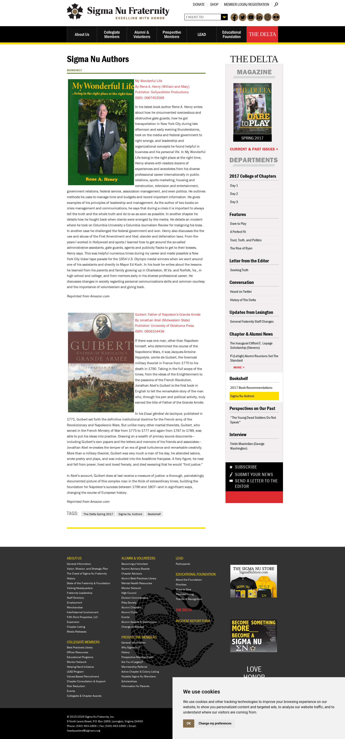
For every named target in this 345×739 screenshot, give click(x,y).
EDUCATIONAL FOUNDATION (196, 574)
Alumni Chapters (131, 607)
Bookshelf (154, 514)
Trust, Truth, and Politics (246, 240)
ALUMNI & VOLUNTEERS (138, 558)
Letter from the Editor (249, 261)
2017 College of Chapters (252, 176)
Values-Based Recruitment (83, 676)
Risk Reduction (76, 686)
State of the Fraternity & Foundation (88, 583)
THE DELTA (184, 609)
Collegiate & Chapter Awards (84, 696)
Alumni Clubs (129, 612)
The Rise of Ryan (241, 248)
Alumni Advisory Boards (135, 569)
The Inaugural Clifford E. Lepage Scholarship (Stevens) (251, 345)
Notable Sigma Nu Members (138, 676)
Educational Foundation (231, 34)
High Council (128, 593)
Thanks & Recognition (189, 599)
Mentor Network (77, 662)
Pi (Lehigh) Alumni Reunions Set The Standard (254, 358)
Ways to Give (183, 589)
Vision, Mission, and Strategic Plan (87, 569)
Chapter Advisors (131, 573)
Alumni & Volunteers (142, 34)
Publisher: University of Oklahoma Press (164, 325)
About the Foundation (189, 580)
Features (237, 214)
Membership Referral (134, 667)
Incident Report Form (193, 621)
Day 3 (234, 201)
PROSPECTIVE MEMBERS (139, 637)
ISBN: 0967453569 (149, 97)
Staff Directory (75, 598)
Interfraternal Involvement (82, 612)
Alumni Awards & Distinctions (139, 622)
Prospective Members (172, 34)
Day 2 (234, 193)
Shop (214, 4)
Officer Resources (77, 652)
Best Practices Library (80, 647)
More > (238, 367)
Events (71, 691)
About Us (82, 34)
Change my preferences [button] (215, 723)
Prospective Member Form (137, 657)
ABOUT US (74, 558)
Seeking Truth (239, 269)
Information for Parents (135, 686)
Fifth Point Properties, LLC (82, 617)
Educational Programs (80, 657)
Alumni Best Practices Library (138, 578)
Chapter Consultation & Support (86, 681)
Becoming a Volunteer (134, 564)
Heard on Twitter (241, 291)
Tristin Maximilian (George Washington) (247, 445)
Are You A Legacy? (132, 662)
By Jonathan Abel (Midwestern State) (162, 320)
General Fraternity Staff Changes (252, 321)
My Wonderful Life (148, 81)
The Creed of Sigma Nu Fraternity (87, 573)
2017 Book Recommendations (251, 387)
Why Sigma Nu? (130, 647)
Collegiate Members (112, 34)
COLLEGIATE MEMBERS (83, 641)
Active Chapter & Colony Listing (140, 671)
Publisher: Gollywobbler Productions (162, 92)
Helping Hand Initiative (80, 667)
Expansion (73, 622)
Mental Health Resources (136, 583)
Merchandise (75, 607)
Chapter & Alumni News (251, 334)
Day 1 (234, 185)
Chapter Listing (76, 627)
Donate (199, 4)
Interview (237, 434)
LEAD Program (75, 671)
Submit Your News (254, 474)
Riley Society (128, 602)
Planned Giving (185, 594)
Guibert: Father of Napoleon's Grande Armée (167, 314)
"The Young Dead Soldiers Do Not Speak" (253, 419)
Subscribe (246, 467)
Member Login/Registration (246, 4)
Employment (74, 602)
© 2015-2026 (75, 717)
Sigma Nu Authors (130, 514)
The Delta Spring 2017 (98, 514)
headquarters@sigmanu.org (83, 730)
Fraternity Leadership (79, 593)
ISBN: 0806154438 (149, 331)
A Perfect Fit (238, 231)
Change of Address (132, 627)
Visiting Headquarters (80, 588)
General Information (79, 564)
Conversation (241, 282)
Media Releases (76, 631)
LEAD (202, 34)
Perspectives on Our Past (252, 408)
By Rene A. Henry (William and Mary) (162, 86)
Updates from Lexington (251, 312)
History (71, 578)
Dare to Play (238, 223)
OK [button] (189, 723)
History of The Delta (243, 299)
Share (241, 497)
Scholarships (129, 681)
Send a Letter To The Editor (256, 483)
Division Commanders (134, 598)
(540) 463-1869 (86, 726)
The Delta (262, 34)
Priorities (181, 584)
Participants (183, 564)
